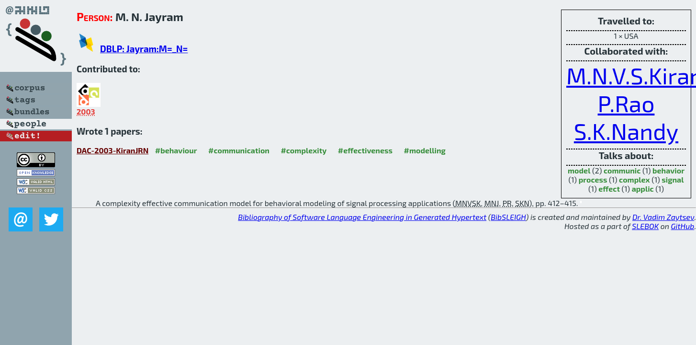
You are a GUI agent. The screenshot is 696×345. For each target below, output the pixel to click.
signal (673, 179)
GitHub (683, 225)
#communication (238, 150)
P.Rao (626, 103)
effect (609, 188)
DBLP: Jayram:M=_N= (144, 48)
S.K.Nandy (626, 131)
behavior (668, 170)
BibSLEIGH (508, 216)
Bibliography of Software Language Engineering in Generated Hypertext (362, 216)
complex (634, 179)
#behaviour (176, 150)
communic (622, 170)
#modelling (424, 150)
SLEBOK (645, 225)
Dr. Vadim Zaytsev (663, 216)
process (593, 179)
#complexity (303, 150)
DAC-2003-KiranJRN (112, 150)
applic (643, 188)
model (579, 170)
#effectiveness (365, 150)
